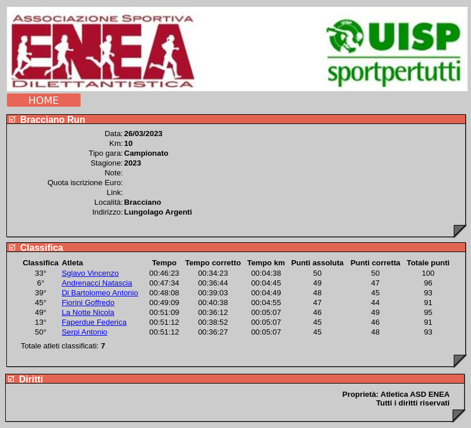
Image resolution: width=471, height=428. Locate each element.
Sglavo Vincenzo (90, 273)
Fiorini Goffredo (88, 302)
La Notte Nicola (88, 312)
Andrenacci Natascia (97, 283)
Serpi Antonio (84, 332)
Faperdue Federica (94, 322)
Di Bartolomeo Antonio (100, 292)
